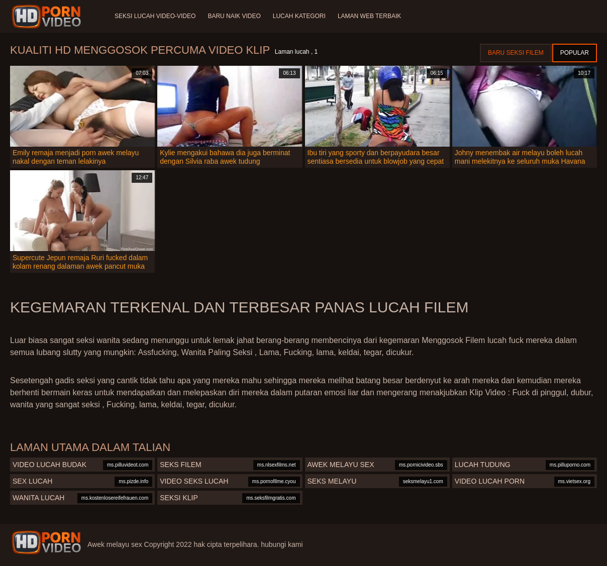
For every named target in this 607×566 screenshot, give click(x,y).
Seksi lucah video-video (155, 16)
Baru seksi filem (516, 52)
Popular (574, 52)
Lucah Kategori (299, 16)
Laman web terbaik (369, 16)
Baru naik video (234, 16)
